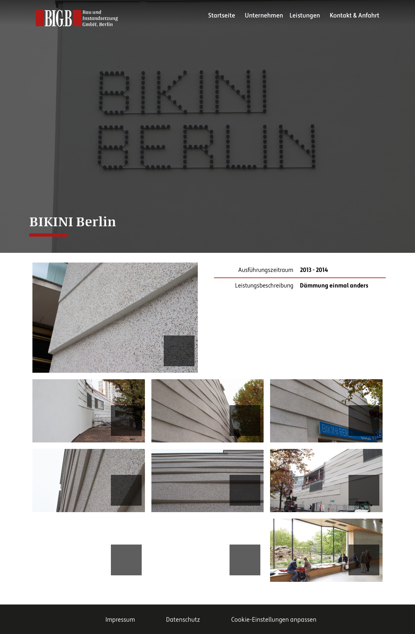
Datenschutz (183, 620)
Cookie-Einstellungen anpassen (273, 620)
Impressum (120, 620)
